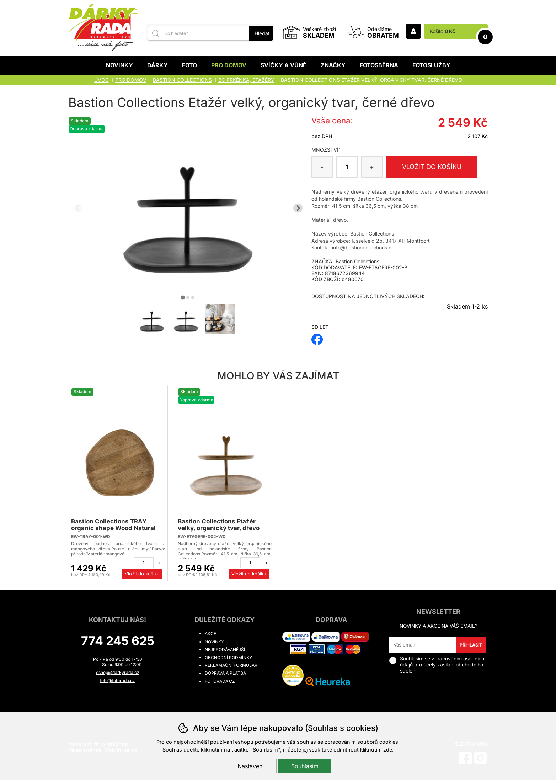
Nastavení (250, 766)
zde (387, 750)
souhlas (306, 742)
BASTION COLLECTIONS (182, 80)
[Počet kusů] (347, 167)
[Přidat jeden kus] (159, 562)
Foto (189, 65)
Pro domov (228, 65)
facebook (317, 337)
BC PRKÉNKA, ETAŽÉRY (246, 80)
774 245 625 (117, 640)
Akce (210, 633)
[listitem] (152, 319)
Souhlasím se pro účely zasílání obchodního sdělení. (436, 664)
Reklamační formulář (231, 665)
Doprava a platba (225, 673)
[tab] (183, 297)
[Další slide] (298, 208)
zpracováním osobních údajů (442, 661)
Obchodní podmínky (228, 657)
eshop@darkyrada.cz (117, 672)
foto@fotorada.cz (117, 680)
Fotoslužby (431, 65)
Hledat (262, 33)
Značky (333, 65)
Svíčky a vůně (283, 65)
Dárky (157, 65)
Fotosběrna (379, 65)
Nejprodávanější (225, 649)
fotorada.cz (220, 681)
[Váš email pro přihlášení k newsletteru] (422, 645)
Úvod (101, 80)
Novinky (119, 65)
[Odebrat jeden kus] (127, 562)
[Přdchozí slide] (77, 208)
